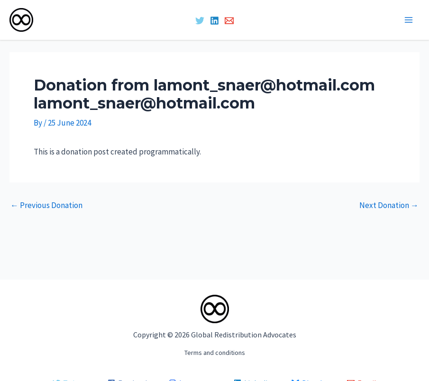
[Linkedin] (214, 20)
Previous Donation (46, 205)
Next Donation (389, 205)
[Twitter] (199, 20)
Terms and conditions (214, 352)
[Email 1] (229, 20)
